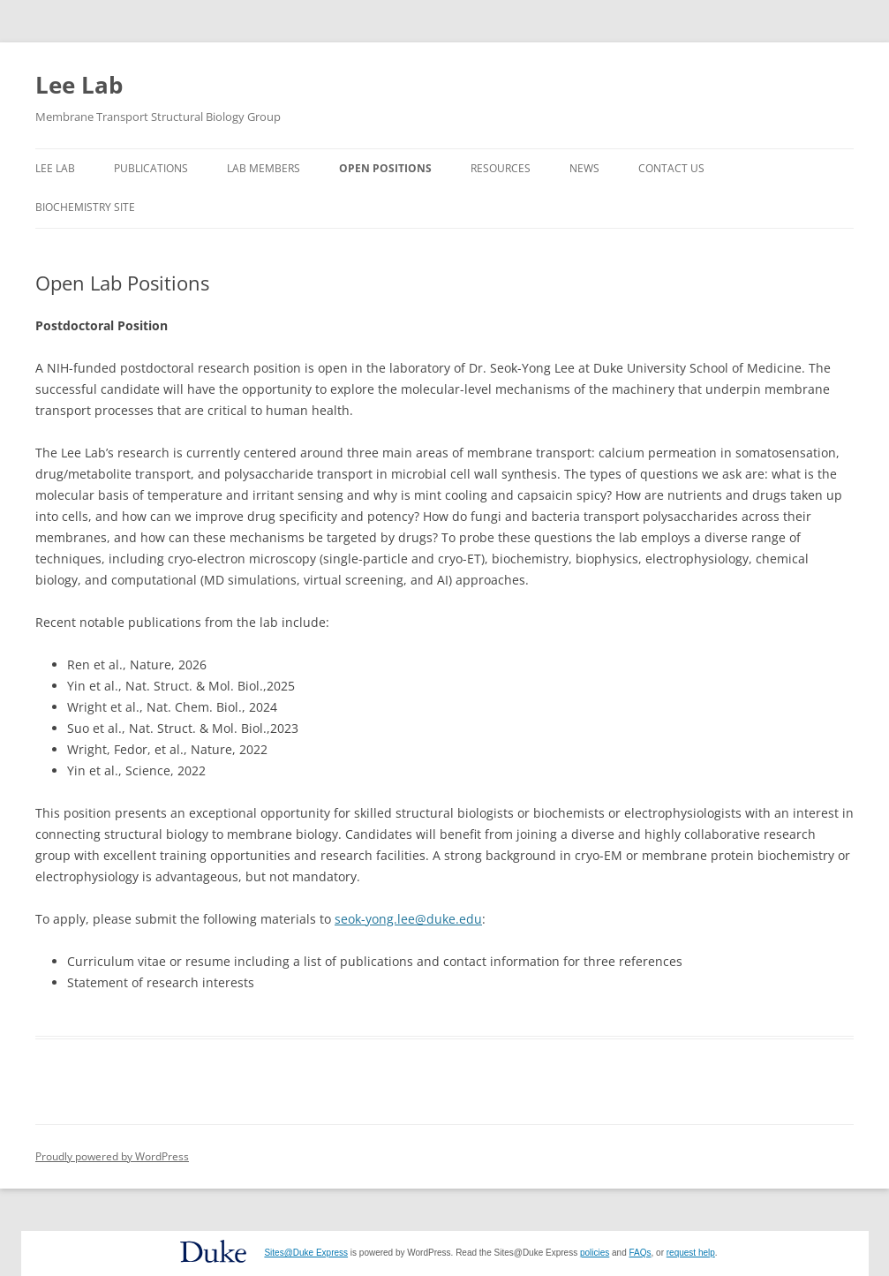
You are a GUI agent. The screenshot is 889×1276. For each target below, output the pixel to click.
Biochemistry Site (85, 207)
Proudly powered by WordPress (112, 1156)
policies (594, 1252)
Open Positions (385, 168)
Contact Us (671, 168)
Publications (151, 168)
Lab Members (263, 168)
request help (691, 1252)
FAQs (640, 1252)
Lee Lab (79, 85)
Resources (501, 168)
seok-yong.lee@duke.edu (408, 918)
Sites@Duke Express (306, 1252)
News (584, 168)
